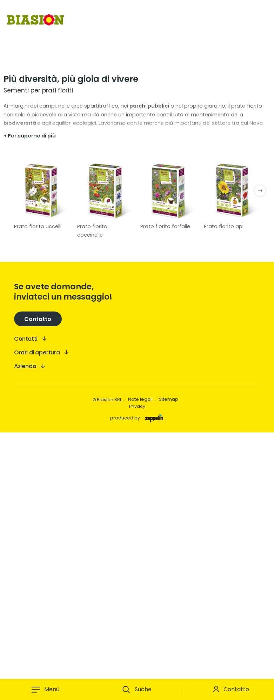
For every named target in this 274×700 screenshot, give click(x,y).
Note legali (140, 667)
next (260, 458)
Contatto (236, 689)
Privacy (137, 674)
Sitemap (168, 667)
